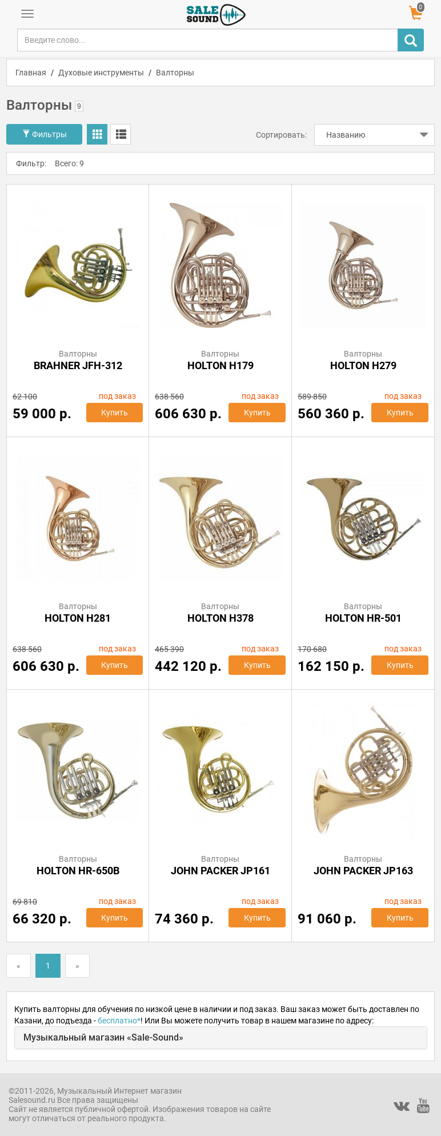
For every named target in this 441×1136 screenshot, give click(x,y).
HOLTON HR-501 (363, 618)
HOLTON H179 (220, 365)
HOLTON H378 (220, 618)
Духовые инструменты (101, 72)
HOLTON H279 (363, 365)
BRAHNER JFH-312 (78, 365)
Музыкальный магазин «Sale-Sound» (103, 1037)
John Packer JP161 (220, 871)
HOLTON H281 (78, 618)
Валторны (175, 72)
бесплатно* (119, 1020)
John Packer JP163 (363, 871)
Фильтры (44, 134)
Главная (30, 72)
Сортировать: (281, 134)
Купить (114, 412)
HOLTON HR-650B (78, 871)
